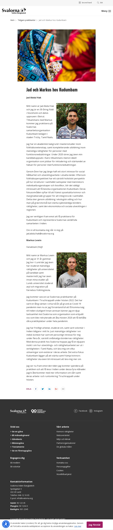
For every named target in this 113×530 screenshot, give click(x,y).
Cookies (59, 470)
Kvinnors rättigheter (65, 431)
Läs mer (77, 526)
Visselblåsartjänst (63, 474)
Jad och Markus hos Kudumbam (52, 20)
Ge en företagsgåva (22, 450)
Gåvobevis (17, 439)
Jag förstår (95, 524)
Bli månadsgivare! (20, 435)
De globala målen (64, 446)
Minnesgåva (18, 443)
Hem (12, 20)
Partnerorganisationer (66, 443)
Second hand (85, 2)
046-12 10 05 (23, 495)
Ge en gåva (17, 431)
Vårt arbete (62, 426)
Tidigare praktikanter (26, 20)
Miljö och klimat (63, 439)
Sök (100, 2)
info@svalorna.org (25, 498)
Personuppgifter (63, 466)
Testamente (18, 446)
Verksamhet (63, 457)
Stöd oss (14, 426)
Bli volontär (15, 466)
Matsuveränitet (63, 435)
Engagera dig (17, 457)
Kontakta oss (62, 462)
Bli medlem (15, 462)
